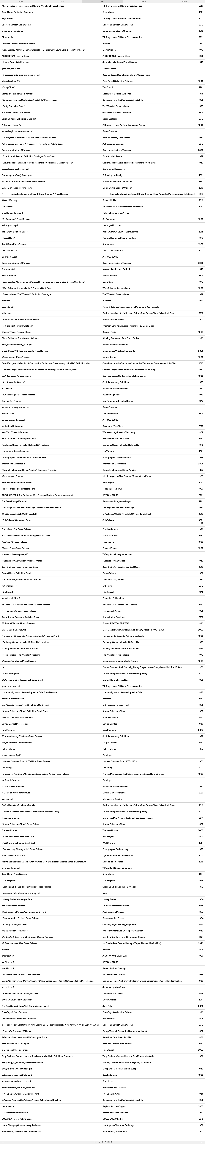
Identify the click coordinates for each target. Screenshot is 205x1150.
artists (184, 1)
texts (102, 1)
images (61, 1)
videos (143, 1)
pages (20, 1)
